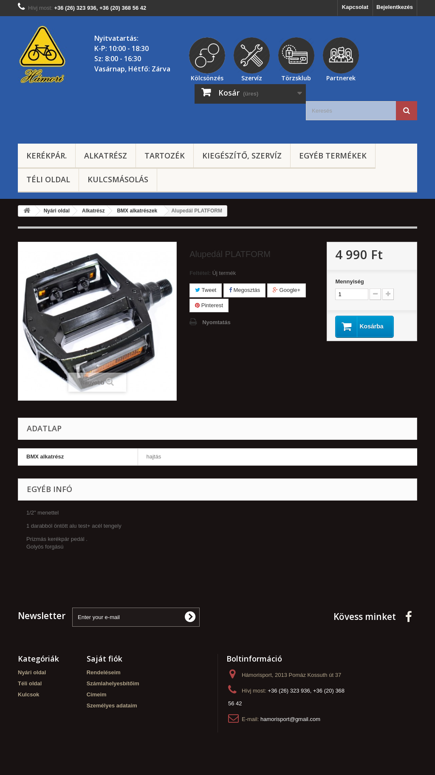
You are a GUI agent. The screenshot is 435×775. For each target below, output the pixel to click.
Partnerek (341, 77)
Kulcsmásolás (118, 179)
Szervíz (251, 77)
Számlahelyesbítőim (113, 683)
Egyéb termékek (333, 155)
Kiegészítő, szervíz (242, 155)
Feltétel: (200, 273)
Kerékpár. (46, 155)
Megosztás (244, 290)
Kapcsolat (355, 7)
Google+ (286, 290)
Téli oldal (48, 179)
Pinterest (209, 305)
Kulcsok (29, 694)
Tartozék (164, 155)
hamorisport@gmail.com (290, 719)
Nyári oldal (32, 672)
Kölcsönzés (207, 77)
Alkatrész (105, 155)
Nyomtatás (216, 322)
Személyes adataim (112, 705)
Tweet (205, 290)
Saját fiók (104, 658)
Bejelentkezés (394, 7)
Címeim (97, 694)
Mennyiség (349, 281)
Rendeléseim (104, 672)
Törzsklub (296, 77)
